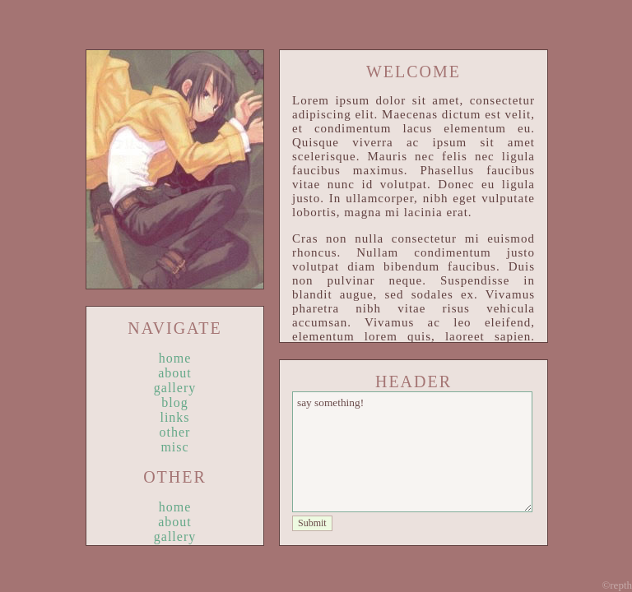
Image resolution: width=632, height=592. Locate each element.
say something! (412, 451)
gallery (175, 388)
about (175, 373)
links (174, 417)
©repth (617, 585)
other (175, 432)
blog (174, 402)
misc (174, 447)
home (175, 358)
